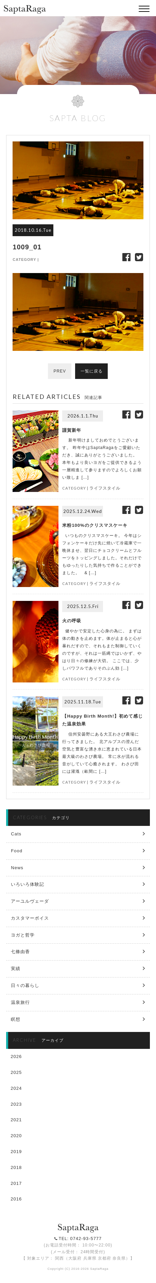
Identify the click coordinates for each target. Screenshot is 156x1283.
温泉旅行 (20, 1002)
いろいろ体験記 (27, 884)
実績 (15, 968)
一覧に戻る (92, 371)
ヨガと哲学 (23, 935)
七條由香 (20, 951)
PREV (59, 371)
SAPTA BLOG (77, 118)
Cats (16, 833)
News (17, 867)
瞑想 (15, 1019)
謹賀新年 (71, 430)
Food (16, 850)
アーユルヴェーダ (30, 901)
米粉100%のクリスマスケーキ (94, 525)
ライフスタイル (104, 488)
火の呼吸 (71, 620)
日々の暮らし (25, 985)
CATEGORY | (26, 259)
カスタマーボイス (30, 918)
